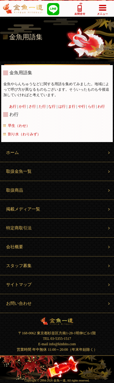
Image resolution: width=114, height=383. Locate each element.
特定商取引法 (58, 228)
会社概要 (58, 247)
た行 (42, 106)
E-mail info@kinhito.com (57, 344)
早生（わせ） (19, 126)
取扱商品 (58, 190)
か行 (22, 106)
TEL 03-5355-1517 (57, 338)
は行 (62, 106)
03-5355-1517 (79, 9)
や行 (81, 106)
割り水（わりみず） (24, 134)
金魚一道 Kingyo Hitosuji (57, 321)
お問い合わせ (58, 303)
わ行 (101, 106)
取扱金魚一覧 (58, 171)
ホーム (58, 152)
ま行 (71, 106)
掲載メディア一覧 (58, 209)
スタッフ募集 (58, 265)
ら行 (91, 106)
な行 (52, 106)
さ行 (32, 106)
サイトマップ (58, 284)
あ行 (12, 106)
